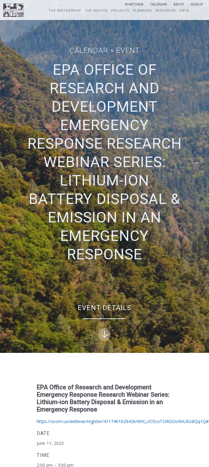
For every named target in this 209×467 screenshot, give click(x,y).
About (179, 4)
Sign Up (197, 4)
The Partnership (64, 11)
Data (184, 11)
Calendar (158, 4)
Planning (142, 11)
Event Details (104, 322)
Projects (120, 11)
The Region (96, 11)
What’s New (134, 4)
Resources (166, 11)
